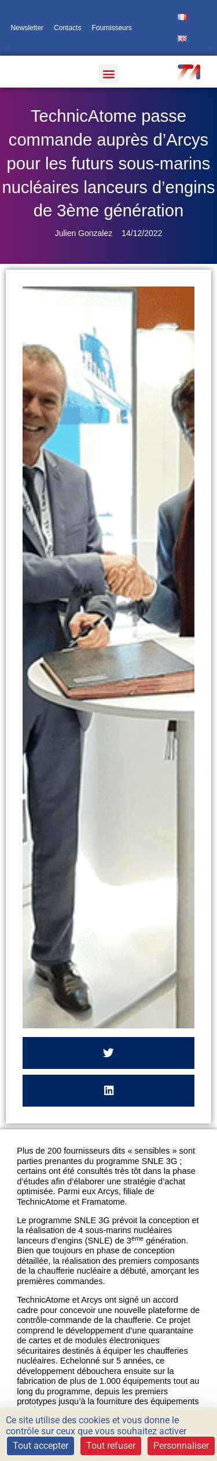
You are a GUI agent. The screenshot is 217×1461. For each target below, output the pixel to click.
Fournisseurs (111, 28)
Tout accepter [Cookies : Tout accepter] (40, 1445)
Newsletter (26, 28)
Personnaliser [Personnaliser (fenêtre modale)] (181, 1445)
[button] (108, 74)
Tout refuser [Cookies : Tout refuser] (110, 1445)
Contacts (67, 28)
